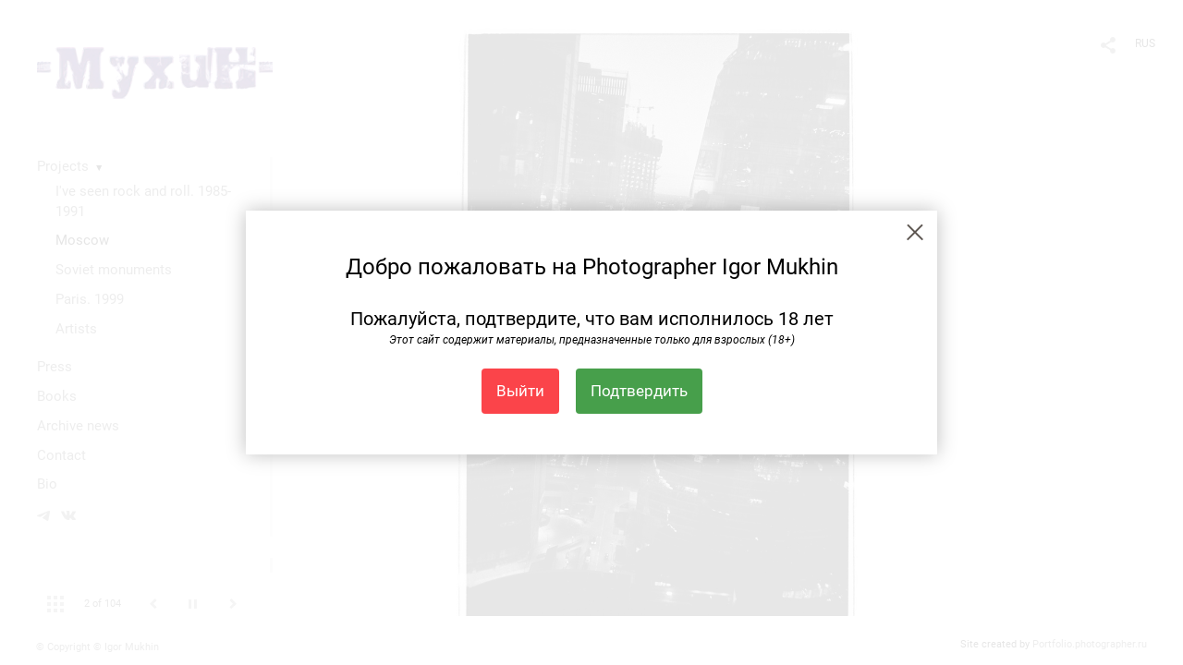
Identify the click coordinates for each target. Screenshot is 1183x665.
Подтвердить (639, 390)
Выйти (520, 390)
